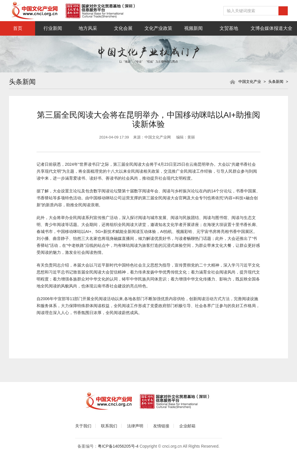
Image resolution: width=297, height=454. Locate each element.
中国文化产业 (249, 81)
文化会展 (123, 28)
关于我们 (83, 426)
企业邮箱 (187, 426)
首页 (17, 28)
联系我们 (109, 426)
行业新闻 (53, 28)
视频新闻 (193, 28)
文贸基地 (229, 28)
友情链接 (161, 426)
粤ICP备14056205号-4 (118, 446)
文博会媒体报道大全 (271, 28)
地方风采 (88, 28)
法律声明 (135, 426)
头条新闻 (275, 81)
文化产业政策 (158, 28)
